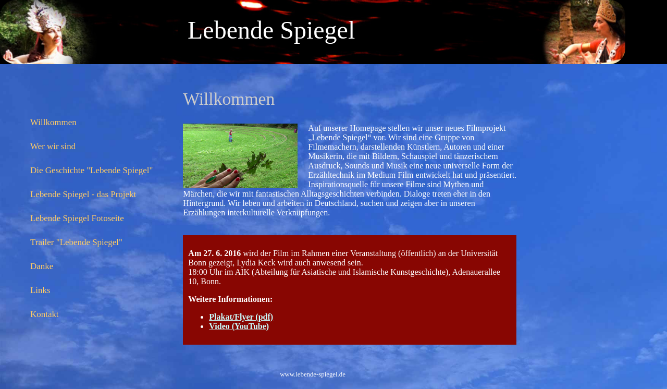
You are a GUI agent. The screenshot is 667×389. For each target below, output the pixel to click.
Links (40, 290)
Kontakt (44, 314)
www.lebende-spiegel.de (312, 374)
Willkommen (53, 122)
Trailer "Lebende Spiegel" (76, 242)
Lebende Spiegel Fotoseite (77, 218)
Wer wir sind (53, 146)
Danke (41, 266)
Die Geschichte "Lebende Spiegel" (91, 170)
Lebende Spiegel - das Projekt (83, 194)
